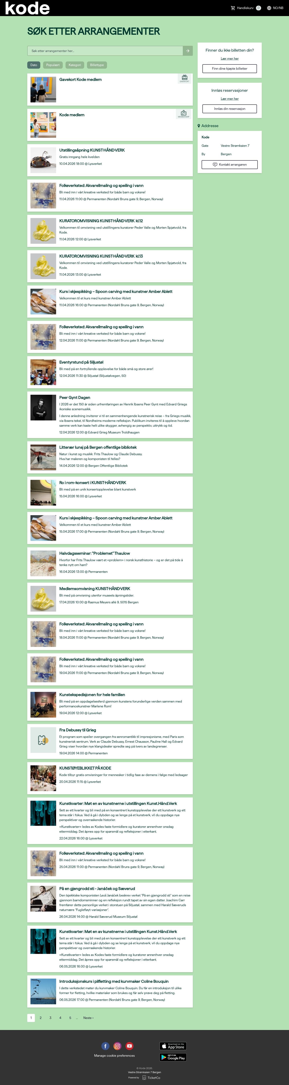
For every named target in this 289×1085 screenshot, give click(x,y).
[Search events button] (188, 51)
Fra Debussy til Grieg (77, 730)
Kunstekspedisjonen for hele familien (92, 694)
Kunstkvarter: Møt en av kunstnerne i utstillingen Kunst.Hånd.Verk (118, 803)
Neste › (88, 1018)
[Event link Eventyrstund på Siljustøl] (41, 372)
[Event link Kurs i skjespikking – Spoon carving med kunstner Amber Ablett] (41, 302)
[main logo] (28, 8)
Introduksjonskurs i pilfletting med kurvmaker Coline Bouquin (114, 981)
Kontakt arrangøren (230, 164)
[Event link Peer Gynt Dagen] (41, 408)
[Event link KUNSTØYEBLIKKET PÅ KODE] (41, 778)
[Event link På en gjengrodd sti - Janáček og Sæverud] (41, 899)
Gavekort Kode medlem (80, 79)
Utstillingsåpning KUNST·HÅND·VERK (92, 150)
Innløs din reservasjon (229, 108)
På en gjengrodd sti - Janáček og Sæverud (97, 888)
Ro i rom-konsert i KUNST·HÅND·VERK (92, 482)
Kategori (75, 65)
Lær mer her (230, 58)
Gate (205, 145)
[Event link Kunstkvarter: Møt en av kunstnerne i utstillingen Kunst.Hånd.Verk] (41, 813)
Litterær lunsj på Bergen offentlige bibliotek (97, 447)
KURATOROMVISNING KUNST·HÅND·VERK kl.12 (101, 221)
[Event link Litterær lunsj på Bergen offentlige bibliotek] (41, 457)
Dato (33, 65)
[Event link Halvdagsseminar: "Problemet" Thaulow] (41, 563)
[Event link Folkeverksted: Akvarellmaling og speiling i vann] (41, 195)
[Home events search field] (110, 51)
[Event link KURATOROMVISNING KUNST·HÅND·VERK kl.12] (41, 231)
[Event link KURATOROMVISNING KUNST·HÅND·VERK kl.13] (41, 266)
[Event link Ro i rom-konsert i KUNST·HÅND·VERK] (41, 493)
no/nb (275, 8)
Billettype (97, 65)
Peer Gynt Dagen (74, 397)
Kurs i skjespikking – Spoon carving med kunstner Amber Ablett (115, 291)
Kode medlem (71, 115)
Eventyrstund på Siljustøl (81, 362)
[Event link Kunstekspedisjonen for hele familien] (41, 705)
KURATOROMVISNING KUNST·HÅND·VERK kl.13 (101, 256)
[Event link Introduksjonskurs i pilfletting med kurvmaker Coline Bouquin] (41, 991)
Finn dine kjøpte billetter (229, 68)
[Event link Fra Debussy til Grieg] (41, 740)
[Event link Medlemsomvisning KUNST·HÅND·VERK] (41, 599)
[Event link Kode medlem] (41, 125)
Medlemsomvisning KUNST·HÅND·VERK (94, 588)
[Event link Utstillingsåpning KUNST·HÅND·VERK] (41, 160)
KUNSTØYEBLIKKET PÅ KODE (85, 768)
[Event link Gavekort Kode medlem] (41, 89)
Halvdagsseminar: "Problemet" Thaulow (94, 553)
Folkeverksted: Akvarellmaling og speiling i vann (101, 185)
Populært (53, 65)
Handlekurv (249, 8)
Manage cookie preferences (114, 1055)
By (203, 154)
